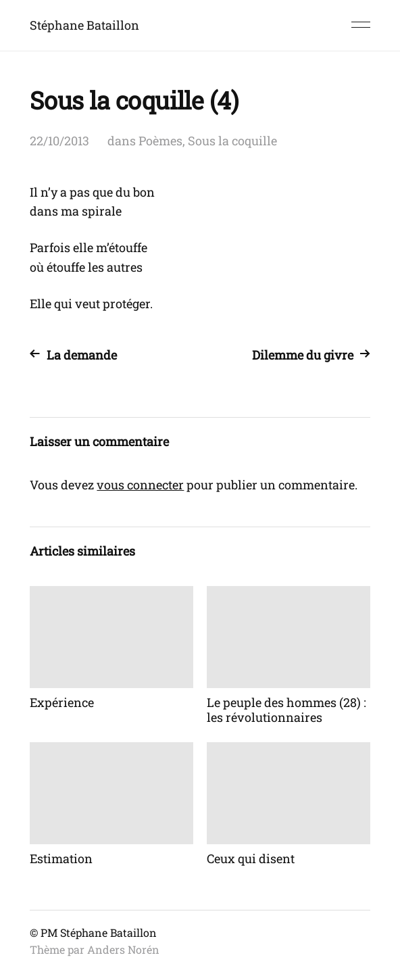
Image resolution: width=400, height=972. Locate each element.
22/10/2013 (59, 140)
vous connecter (140, 485)
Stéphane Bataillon (84, 25)
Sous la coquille (232, 140)
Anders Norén (123, 949)
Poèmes (160, 140)
